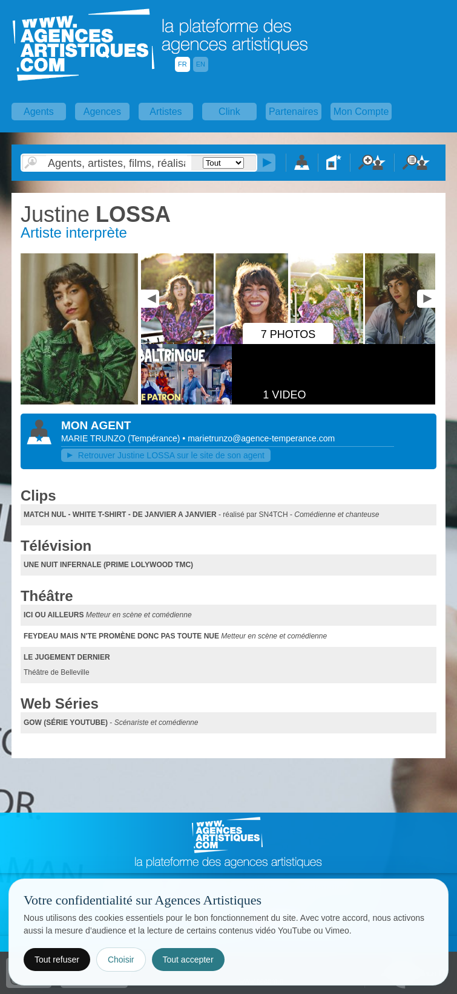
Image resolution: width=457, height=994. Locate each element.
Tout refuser (57, 959)
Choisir (121, 959)
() (155, 438)
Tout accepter (188, 959)
